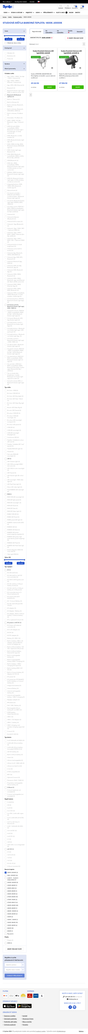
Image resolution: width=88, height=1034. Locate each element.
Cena (6, 31)
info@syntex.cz (73, 999)
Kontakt (32, 2)
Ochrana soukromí (10, 1025)
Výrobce (7, 64)
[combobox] (14, 965)
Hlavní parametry (10, 69)
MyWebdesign (61, 1031)
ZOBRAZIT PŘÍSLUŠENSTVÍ (14, 976)
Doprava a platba (9, 1016)
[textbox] (11, 965)
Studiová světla (17, 17)
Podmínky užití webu (10, 1022)
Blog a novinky (27, 1022)
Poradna (25, 1025)
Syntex (4, 17)
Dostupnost (8, 48)
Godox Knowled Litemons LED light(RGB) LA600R (43, 52)
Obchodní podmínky (10, 1019)
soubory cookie (40, 1031)
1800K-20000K (47, 38)
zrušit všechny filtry (14, 949)
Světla (10, 17)
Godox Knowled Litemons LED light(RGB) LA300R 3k (71, 52)
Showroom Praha (28, 1019)
